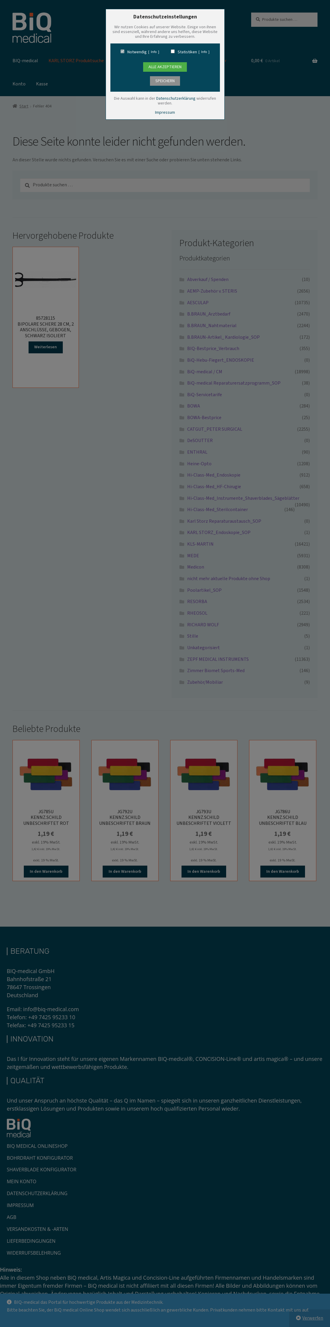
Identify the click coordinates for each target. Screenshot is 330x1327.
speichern (165, 81)
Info (154, 52)
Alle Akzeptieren (165, 67)
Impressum (165, 112)
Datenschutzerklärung (176, 99)
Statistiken (187, 52)
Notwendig (137, 52)
